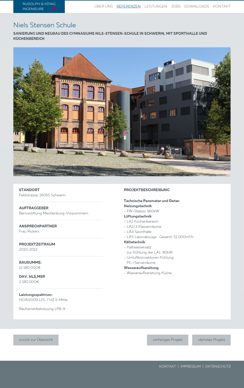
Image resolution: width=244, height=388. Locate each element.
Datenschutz (218, 366)
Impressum (191, 366)
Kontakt (222, 7)
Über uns (103, 7)
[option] (122, 111)
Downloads (196, 7)
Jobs (176, 7)
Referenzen (129, 7)
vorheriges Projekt (168, 340)
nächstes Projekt (211, 340)
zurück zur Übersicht (36, 340)
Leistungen (155, 7)
